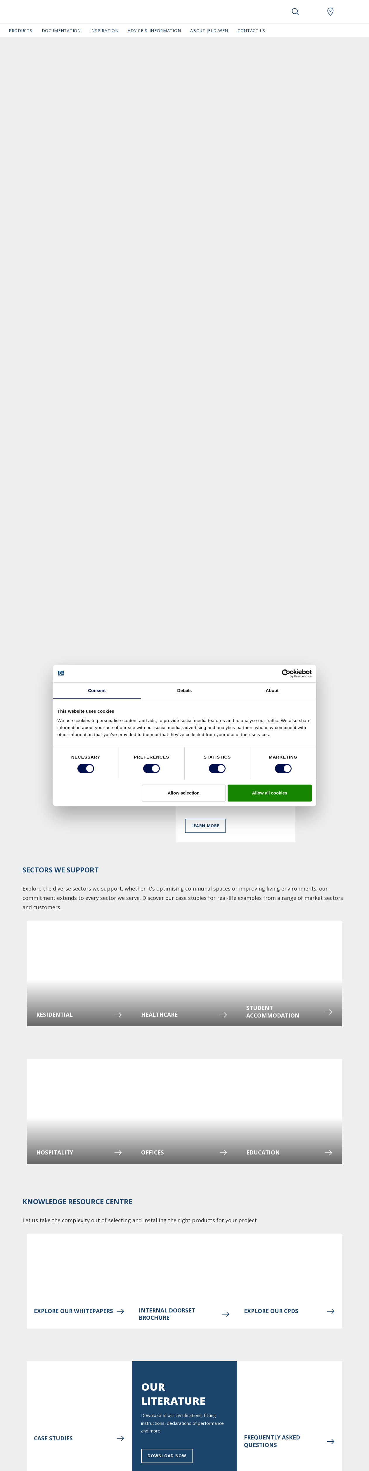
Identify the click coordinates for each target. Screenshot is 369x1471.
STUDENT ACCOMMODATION (289, 1011)
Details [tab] (184, 690)
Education (289, 1152)
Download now (167, 1455)
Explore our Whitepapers (79, 1311)
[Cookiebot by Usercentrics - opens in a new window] (286, 673)
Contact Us (251, 30)
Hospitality (79, 1152)
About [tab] (272, 690)
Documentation (61, 30)
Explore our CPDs (289, 1311)
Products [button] (20, 30)
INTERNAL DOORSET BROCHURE (184, 1314)
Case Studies (79, 1438)
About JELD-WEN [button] (209, 30)
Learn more (205, 825)
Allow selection (184, 792)
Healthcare (184, 1015)
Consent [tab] (97, 690)
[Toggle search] (295, 11)
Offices (184, 1152)
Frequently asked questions (289, 1441)
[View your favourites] (313, 11)
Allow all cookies (269, 792)
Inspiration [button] (104, 30)
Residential (79, 1015)
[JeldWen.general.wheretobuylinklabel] (330, 11)
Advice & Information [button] (154, 30)
